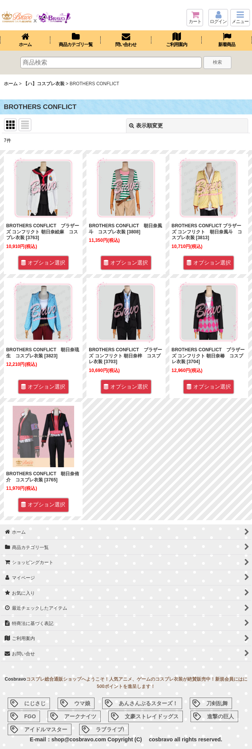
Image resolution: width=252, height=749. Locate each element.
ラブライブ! (110, 729)
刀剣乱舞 (217, 703)
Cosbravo (15, 679)
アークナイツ (80, 716)
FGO (30, 716)
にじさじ (35, 703)
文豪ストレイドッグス (152, 716)
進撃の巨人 (220, 716)
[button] (240, 17)
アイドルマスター (45, 729)
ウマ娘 (82, 703)
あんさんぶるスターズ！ (148, 703)
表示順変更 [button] (146, 125)
